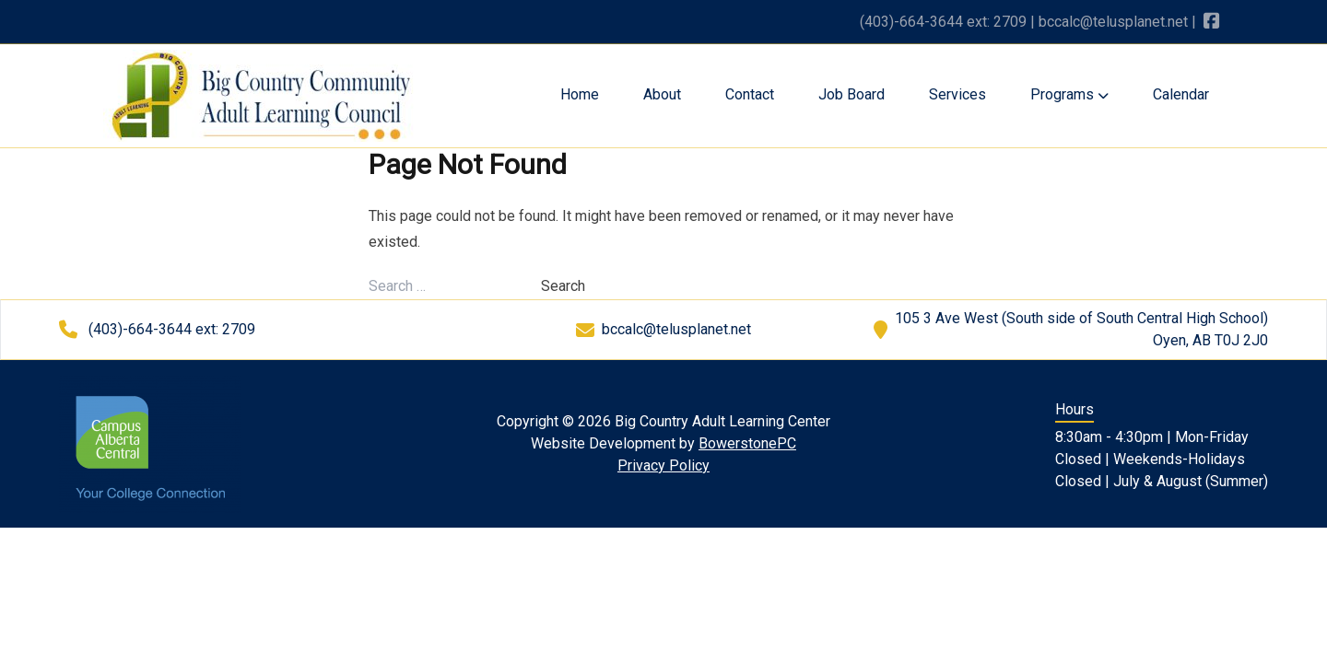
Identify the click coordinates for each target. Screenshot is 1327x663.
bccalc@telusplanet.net (1113, 21)
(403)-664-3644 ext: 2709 (943, 21)
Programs (1069, 94)
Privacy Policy (663, 465)
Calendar (1181, 94)
